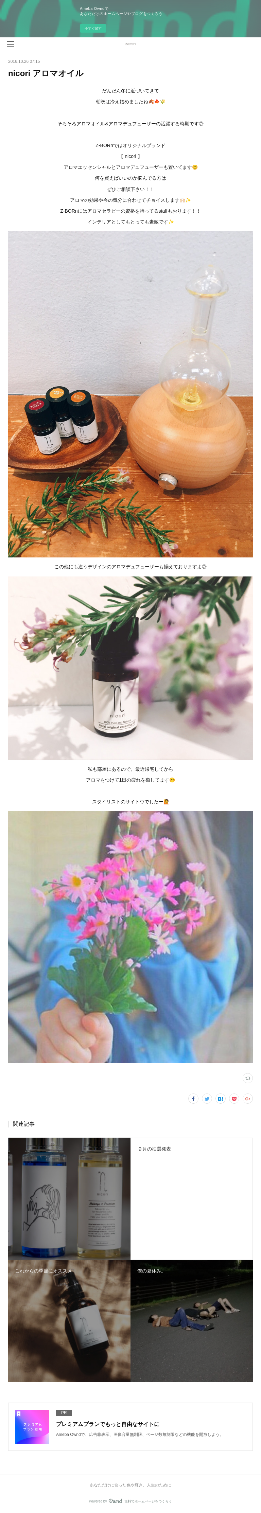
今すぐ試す (93, 28)
